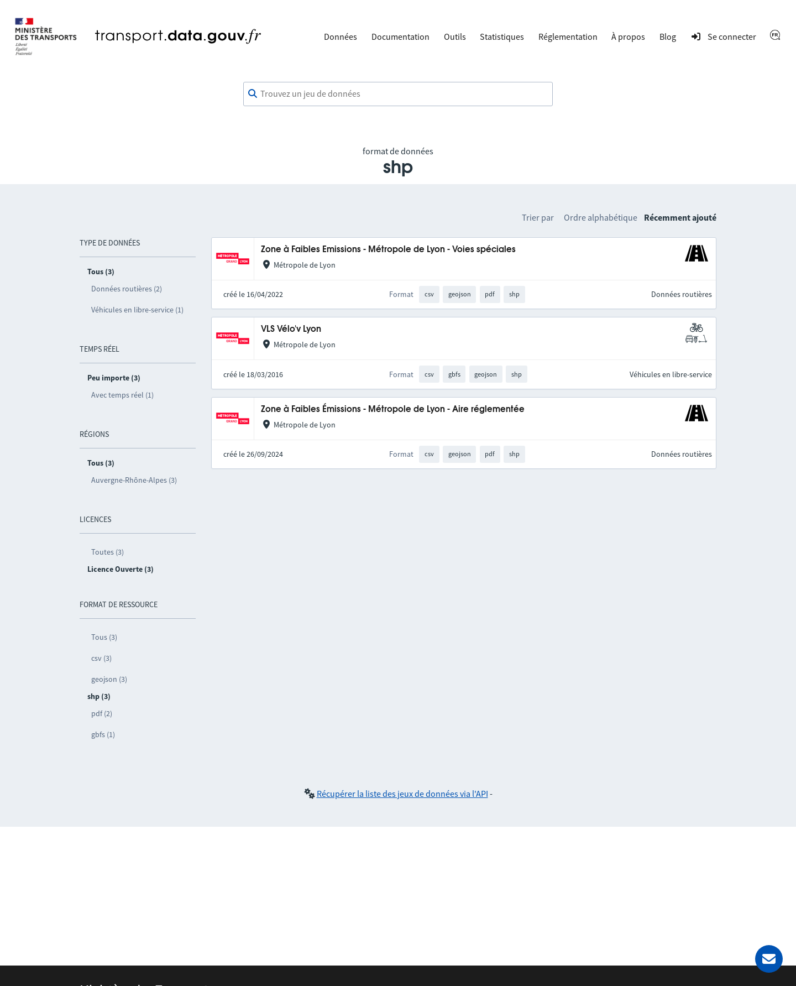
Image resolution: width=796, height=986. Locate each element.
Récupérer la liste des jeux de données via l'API (402, 793)
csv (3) (101, 658)
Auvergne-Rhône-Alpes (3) (134, 480)
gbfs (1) (103, 734)
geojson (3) (109, 679)
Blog (667, 36)
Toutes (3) (107, 552)
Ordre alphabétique (600, 217)
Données (340, 36)
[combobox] (398, 94)
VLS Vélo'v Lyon (291, 329)
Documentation (400, 36)
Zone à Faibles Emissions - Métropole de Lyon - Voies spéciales (388, 250)
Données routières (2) (126, 289)
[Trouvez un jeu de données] (398, 94)
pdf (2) (101, 713)
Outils (455, 36)
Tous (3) (104, 637)
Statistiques (502, 36)
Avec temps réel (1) (122, 395)
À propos (628, 36)
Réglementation (568, 36)
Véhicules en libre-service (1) (137, 310)
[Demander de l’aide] (769, 959)
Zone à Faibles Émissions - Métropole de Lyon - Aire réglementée (393, 409)
